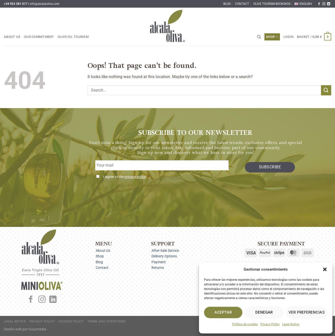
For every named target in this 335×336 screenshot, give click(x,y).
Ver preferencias (307, 312)
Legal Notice (290, 324)
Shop (272, 36)
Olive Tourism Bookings (271, 4)
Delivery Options (164, 256)
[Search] (259, 37)
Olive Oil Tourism (73, 37)
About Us (12, 37)
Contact (242, 4)
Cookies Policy (71, 321)
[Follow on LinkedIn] (328, 4)
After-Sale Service (165, 251)
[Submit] (326, 90)
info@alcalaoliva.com (45, 4)
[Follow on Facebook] (319, 4)
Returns (158, 268)
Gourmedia (37, 329)
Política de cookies (245, 324)
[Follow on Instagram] (323, 4)
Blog (227, 4)
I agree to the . (126, 177)
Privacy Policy (270, 324)
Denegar (264, 312)
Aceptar (223, 312)
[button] (324, 269)
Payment (159, 262)
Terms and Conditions (106, 321)
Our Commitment (39, 37)
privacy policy (135, 177)
